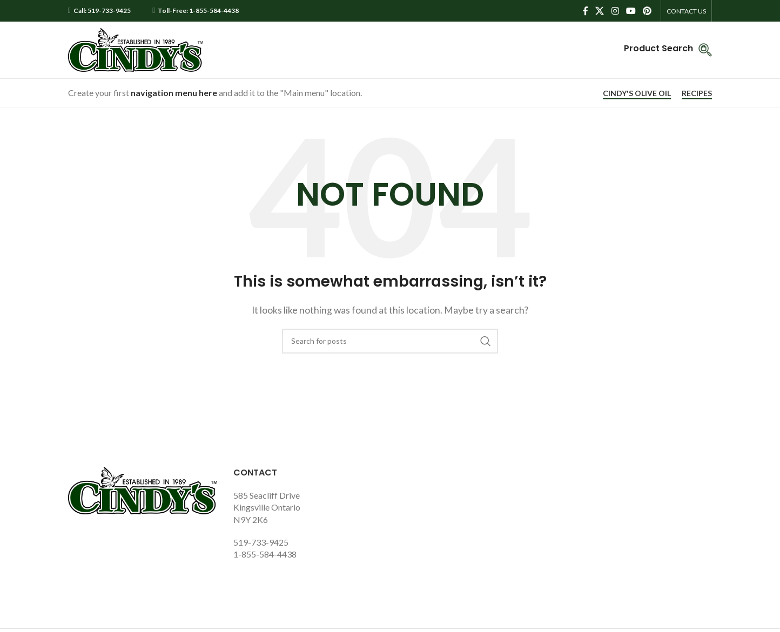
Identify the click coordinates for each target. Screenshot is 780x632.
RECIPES (697, 93)
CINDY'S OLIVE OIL (637, 93)
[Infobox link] (668, 50)
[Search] (390, 341)
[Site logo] (135, 49)
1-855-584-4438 (265, 554)
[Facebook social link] (585, 11)
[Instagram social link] (615, 11)
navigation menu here (174, 92)
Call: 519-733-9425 (102, 11)
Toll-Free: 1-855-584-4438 (198, 11)
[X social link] (600, 11)
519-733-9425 (260, 542)
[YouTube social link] (630, 11)
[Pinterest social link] (647, 11)
